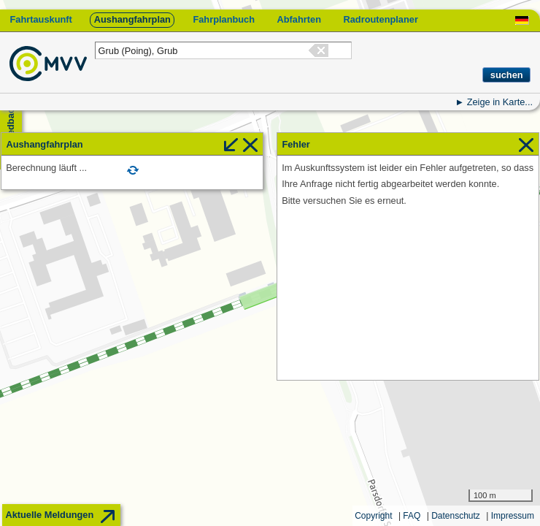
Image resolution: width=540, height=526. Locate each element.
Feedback (10, 124)
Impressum (512, 516)
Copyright (373, 516)
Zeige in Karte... (500, 101)
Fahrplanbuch (224, 19)
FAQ (411, 516)
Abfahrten (299, 19)
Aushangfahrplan (132, 19)
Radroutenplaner (380, 19)
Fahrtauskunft (40, 19)
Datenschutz (455, 516)
